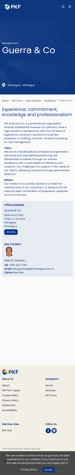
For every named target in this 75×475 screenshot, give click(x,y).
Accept (49, 469)
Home (5, 100)
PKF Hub (7, 430)
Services (50, 390)
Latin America (33, 100)
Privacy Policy (29, 469)
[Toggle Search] (63, 7)
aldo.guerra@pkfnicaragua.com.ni (33, 268)
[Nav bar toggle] (69, 7)
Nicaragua (50, 100)
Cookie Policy (10, 395)
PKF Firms (17, 100)
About (6, 385)
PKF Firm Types (11, 390)
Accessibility (9, 410)
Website (10, 232)
